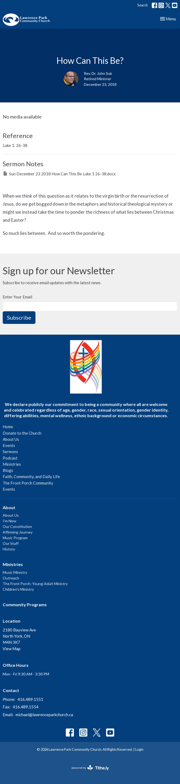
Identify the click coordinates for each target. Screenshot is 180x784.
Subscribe (19, 317)
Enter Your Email (17, 296)
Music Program (15, 537)
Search (142, 5)
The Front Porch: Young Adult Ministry (35, 583)
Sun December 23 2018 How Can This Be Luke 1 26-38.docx (59, 173)
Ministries (12, 464)
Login (139, 749)
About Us (11, 439)
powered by (90, 768)
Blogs (8, 470)
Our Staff (11, 543)
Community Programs (25, 604)
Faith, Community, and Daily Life (31, 476)
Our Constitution (17, 526)
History (9, 549)
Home (8, 426)
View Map (11, 648)
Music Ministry (15, 572)
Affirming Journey (18, 532)
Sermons (10, 451)
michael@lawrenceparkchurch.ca (44, 714)
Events (9, 445)
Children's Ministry (18, 589)
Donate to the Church (22, 433)
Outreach (11, 578)
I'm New (9, 521)
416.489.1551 (30, 699)
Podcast (10, 458)
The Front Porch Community (28, 482)
